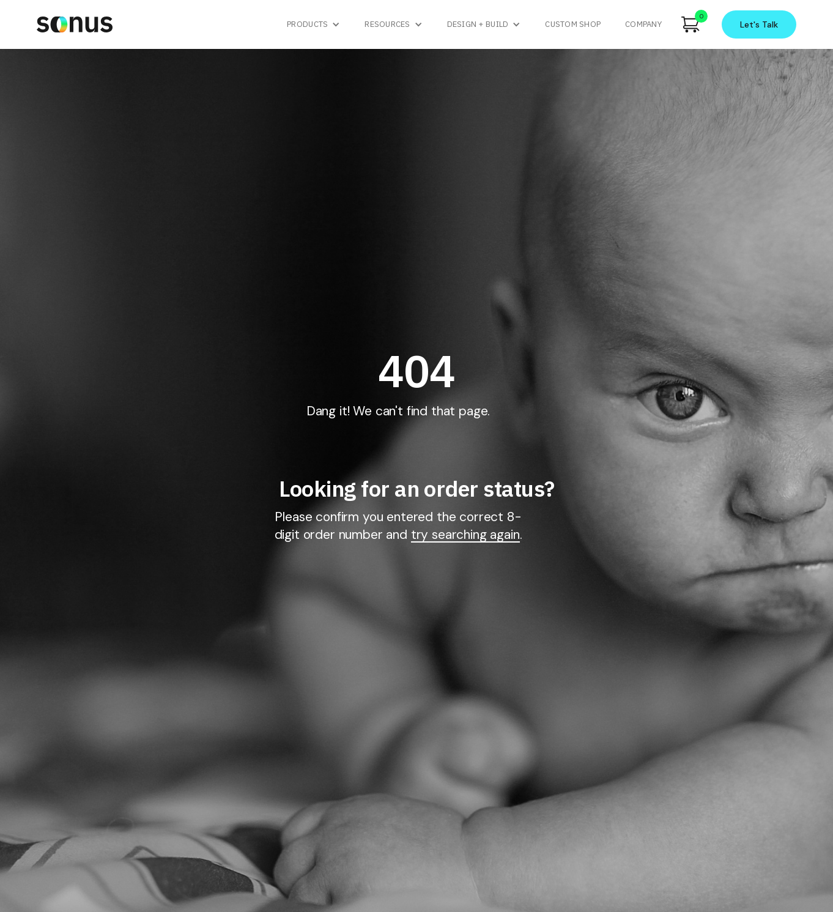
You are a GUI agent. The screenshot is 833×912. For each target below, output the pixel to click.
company (643, 24)
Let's (759, 24)
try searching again (465, 535)
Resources (387, 24)
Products (307, 24)
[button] (313, 24)
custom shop (573, 24)
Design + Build (478, 24)
